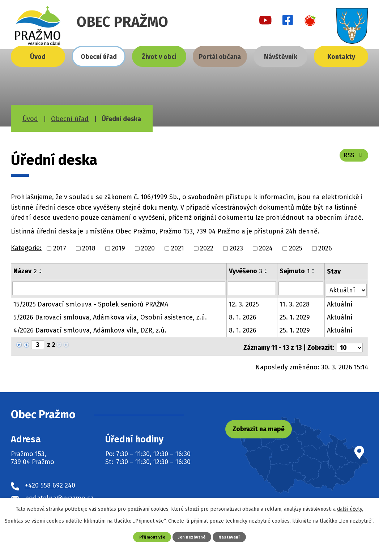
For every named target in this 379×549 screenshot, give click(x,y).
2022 (206, 248)
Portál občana (220, 57)
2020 (148, 248)
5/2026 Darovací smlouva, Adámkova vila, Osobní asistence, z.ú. (110, 315)
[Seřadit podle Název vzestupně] (41, 269)
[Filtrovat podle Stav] (346, 287)
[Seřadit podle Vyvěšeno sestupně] (267, 272)
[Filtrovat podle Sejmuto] (301, 288)
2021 (177, 248)
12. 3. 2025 (244, 302)
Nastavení (231, 536)
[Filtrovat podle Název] (119, 288)
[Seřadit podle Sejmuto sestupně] (314, 272)
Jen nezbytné (192, 536)
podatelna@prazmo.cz (59, 493)
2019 (118, 248)
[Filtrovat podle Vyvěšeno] (252, 288)
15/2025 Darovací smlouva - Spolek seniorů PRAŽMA (90, 302)
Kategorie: (26, 248)
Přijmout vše (150, 536)
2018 (88, 248)
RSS (353, 158)
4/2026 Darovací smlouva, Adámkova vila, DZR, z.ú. (89, 329)
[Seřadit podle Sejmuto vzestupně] (314, 269)
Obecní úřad (99, 57)
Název (25, 271)
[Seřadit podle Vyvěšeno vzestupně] (267, 269)
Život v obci (159, 57)
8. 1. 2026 (243, 315)
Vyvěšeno (246, 271)
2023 (236, 248)
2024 (266, 248)
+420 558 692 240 (50, 481)
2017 (59, 248)
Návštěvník (280, 57)
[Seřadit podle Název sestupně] (41, 272)
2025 (295, 248)
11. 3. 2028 (295, 302)
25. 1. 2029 (295, 315)
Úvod (38, 57)
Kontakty (341, 57)
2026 (325, 248)
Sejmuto (295, 271)
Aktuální (340, 302)
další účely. (350, 509)
